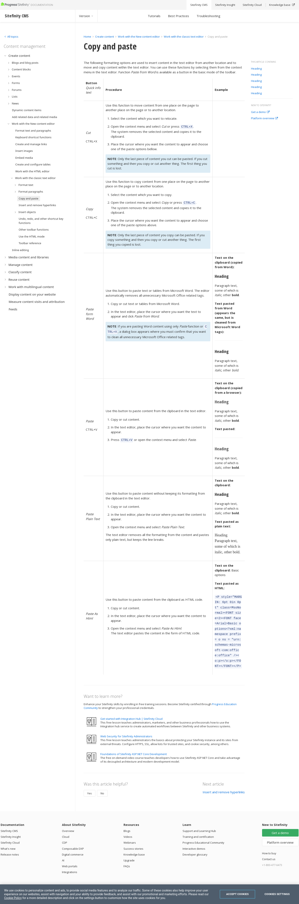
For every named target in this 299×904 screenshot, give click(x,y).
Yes (89, 783)
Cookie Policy (13, 898)
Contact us (268, 849)
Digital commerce (72, 844)
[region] (149, 894)
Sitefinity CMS (9, 821)
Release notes (10, 844)
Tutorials (154, 16)
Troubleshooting (208, 16)
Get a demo (260, 112)
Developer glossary (195, 844)
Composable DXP (73, 839)
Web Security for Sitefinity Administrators (126, 726)
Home (87, 36)
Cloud (65, 827)
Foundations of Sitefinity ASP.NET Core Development (133, 744)
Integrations (69, 862)
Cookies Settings (277, 894)
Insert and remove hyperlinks (224, 782)
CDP (64, 832)
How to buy (269, 843)
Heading (256, 68)
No (102, 783)
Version (86, 16)
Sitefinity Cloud (10, 832)
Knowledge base (134, 844)
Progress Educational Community (203, 832)
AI (63, 850)
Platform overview (264, 118)
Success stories (133, 839)
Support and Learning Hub (199, 821)
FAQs (127, 856)
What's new (8, 839)
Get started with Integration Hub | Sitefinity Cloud (131, 709)
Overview (68, 821)
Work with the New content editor (139, 36)
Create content (104, 36)
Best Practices (178, 16)
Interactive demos (194, 839)
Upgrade (129, 850)
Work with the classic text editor (184, 36)
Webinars (130, 832)
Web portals (69, 856)
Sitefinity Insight (11, 827)
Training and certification (198, 827)
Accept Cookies (237, 894)
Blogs (127, 821)
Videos (128, 827)
